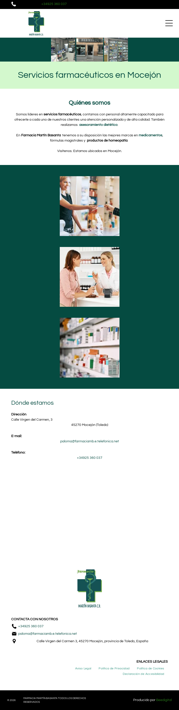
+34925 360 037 (31, 626)
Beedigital (164, 700)
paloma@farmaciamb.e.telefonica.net (47, 633)
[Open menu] (169, 23)
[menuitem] (83, 668)
